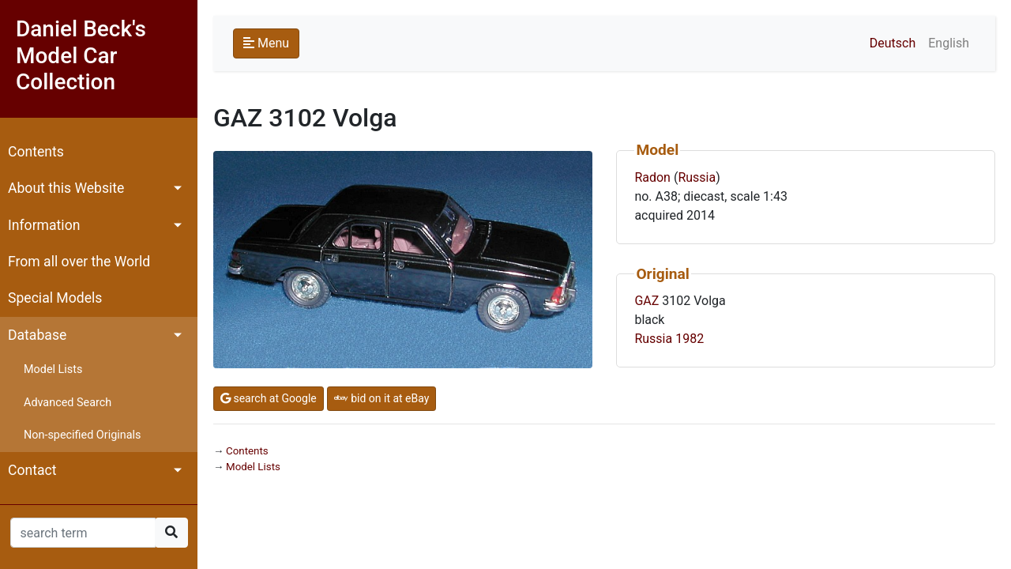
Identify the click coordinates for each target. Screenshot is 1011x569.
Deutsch (892, 43)
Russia (697, 177)
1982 (689, 338)
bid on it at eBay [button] (382, 398)
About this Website (66, 188)
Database (37, 335)
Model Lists (53, 369)
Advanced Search (67, 402)
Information (44, 225)
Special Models (55, 298)
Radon (652, 177)
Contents (36, 152)
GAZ (646, 300)
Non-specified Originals (82, 435)
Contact (32, 470)
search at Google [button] (268, 398)
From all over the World (79, 261)
